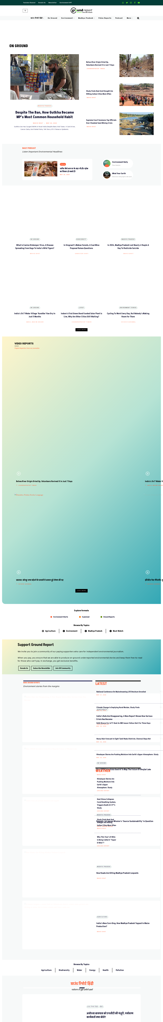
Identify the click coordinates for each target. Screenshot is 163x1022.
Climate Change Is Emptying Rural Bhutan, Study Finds (105, 539)
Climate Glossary (58, 1016)
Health (106, 710)
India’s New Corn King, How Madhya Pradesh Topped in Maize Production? (74, 654)
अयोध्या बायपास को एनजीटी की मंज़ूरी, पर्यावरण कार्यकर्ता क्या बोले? (119, 790)
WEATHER (102, 612)
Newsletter (53, 3)
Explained (85, 444)
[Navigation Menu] (25, 10)
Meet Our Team (58, 992)
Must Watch (118, 458)
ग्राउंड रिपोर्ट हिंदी (82, 724)
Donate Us (42, 3)
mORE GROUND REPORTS (31, 510)
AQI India (116, 1020)
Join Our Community (120, 995)
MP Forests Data (118, 1012)
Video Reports (104, 18)
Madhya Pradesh (44, 106)
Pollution (120, 710)
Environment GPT (66, 3)
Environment (71, 458)
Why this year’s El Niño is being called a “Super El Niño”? (106, 681)
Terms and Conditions (90, 999)
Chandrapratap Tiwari (96, 68)
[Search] (138, 18)
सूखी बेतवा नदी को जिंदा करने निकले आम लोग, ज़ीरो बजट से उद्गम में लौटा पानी (119, 825)
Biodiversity (81, 225)
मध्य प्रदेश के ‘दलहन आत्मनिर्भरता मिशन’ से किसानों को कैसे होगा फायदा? (119, 929)
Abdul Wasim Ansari (35, 294)
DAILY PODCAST (29, 148)
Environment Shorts (60, 444)
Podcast (119, 18)
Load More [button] (81, 417)
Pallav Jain (115, 411)
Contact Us (56, 988)
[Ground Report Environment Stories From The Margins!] (81, 10)
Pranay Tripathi (68, 808)
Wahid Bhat (38, 123)
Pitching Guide (118, 999)
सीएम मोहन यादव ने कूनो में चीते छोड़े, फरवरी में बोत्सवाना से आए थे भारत (119, 895)
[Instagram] (130, 2)
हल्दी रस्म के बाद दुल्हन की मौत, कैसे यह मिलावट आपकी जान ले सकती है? (119, 808)
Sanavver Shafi (82, 239)
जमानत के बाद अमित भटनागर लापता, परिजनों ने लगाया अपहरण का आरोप (119, 877)
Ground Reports (109, 444)
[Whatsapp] (123, 2)
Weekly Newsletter (119, 988)
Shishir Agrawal (128, 294)
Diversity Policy (88, 995)
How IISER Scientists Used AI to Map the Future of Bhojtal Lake (74, 564)
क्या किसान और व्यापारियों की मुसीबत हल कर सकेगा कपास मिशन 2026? (119, 860)
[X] (126, 2)
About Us (56, 984)
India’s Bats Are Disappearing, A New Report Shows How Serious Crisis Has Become (75, 534)
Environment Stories (128, 279)
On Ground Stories (89, 1020)
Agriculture (50, 458)
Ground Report (69, 542)
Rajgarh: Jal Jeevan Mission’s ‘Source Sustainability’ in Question (75, 595)
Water (79, 710)
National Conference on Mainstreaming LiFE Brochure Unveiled (105, 521)
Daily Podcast (57, 1020)
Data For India (118, 1016)
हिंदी (101, 747)
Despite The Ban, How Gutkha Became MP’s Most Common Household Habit (44, 114)
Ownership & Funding (60, 995)
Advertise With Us (89, 988)
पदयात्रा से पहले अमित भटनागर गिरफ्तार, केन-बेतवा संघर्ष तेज (118, 912)
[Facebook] (134, 2)
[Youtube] (138, 2)
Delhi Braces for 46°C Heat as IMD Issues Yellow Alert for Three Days (106, 556)
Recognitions (57, 999)
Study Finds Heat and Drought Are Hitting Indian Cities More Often (106, 664)
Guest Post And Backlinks (91, 984)
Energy (92, 710)
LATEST (101, 510)
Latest (81, 279)
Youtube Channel (29, 3)
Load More (81, 302)
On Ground (52, 18)
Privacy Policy (88, 992)
